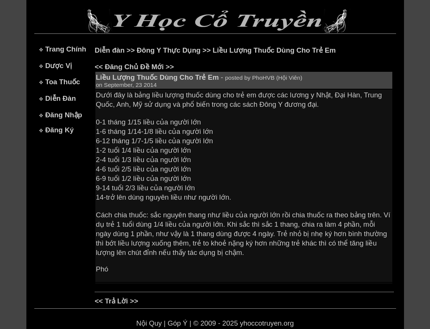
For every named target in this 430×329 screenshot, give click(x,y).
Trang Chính (65, 49)
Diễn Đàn (60, 98)
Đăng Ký (59, 130)
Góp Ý (178, 323)
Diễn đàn (109, 50)
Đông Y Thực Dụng (168, 50)
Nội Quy (149, 323)
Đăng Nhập (63, 115)
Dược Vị (58, 66)
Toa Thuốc (62, 82)
